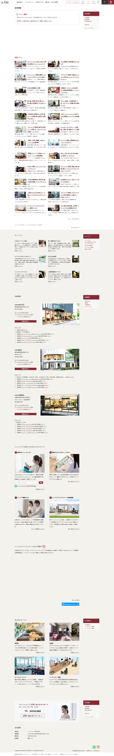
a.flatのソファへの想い (21, 241)
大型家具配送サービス (54, 272)
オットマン (34, 387)
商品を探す (19, 2)
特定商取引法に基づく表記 (78, 750)
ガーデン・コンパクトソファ (29, 342)
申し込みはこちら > (73, 481)
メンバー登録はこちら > (38, 529)
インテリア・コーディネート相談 (24, 314)
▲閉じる (77, 219)
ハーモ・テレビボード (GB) (28, 430)
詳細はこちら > (40, 489)
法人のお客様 (54, 2)
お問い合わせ (96, 750)
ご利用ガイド (89, 750)
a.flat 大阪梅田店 (19, 395)
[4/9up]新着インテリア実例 (38, 754)
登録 (41, 482)
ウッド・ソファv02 (26, 338)
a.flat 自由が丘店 (19, 304)
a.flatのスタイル (39, 2)
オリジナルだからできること (23, 256)
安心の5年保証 (52, 256)
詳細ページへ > (19, 250)
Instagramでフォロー (71, 604)
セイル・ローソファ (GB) (28, 424)
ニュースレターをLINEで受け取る (25, 486)
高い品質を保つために (54, 241)
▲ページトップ (75, 227)
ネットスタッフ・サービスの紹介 (67, 719)
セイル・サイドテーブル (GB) (29, 426)
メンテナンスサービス (21, 272)
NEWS (16, 754)
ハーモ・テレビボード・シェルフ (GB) (31, 336)
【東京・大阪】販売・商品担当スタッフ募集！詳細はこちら (34, 21)
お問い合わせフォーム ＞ (33, 716)
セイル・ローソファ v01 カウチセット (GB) (32, 379)
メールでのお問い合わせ (22, 312)
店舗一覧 (47, 2)
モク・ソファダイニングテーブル (30, 340)
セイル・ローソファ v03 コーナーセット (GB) (33, 334)
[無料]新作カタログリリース (24, 754)
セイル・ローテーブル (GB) (28, 381)
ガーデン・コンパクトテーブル (29, 383)
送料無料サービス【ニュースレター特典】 (69, 754)
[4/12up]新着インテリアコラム (51, 754)
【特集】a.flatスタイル (21, 330)
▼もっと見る (71, 219)
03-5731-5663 (35, 711)
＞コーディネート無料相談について (24, 316)
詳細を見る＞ (25, 321)
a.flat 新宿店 (18, 350)
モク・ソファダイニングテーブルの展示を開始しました (35, 385)
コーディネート (29, 2)
